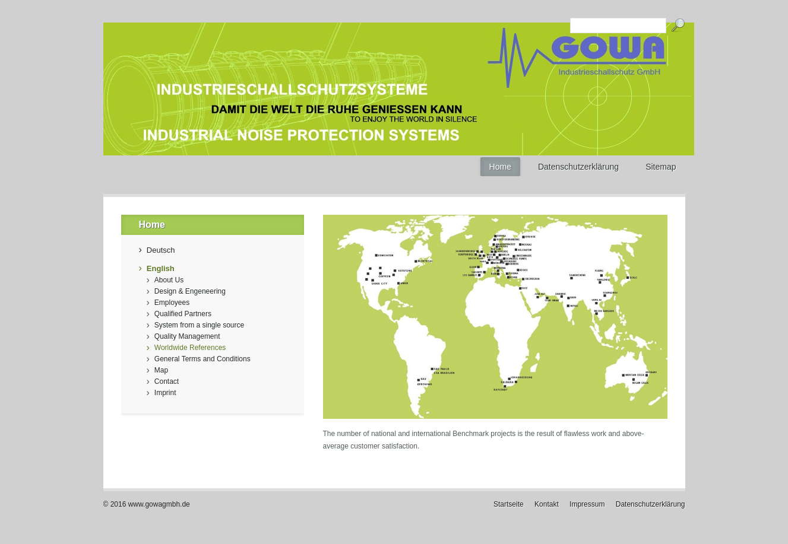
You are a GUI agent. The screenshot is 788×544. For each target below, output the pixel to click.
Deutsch (161, 250)
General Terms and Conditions (202, 359)
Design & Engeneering (190, 291)
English (161, 268)
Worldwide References (190, 347)
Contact (166, 381)
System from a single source (199, 325)
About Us (168, 280)
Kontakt (546, 504)
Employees (171, 302)
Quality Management (187, 336)
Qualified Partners (182, 314)
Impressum (587, 504)
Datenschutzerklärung (650, 504)
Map (161, 370)
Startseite (508, 504)
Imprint (165, 393)
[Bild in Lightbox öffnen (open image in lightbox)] (495, 317)
